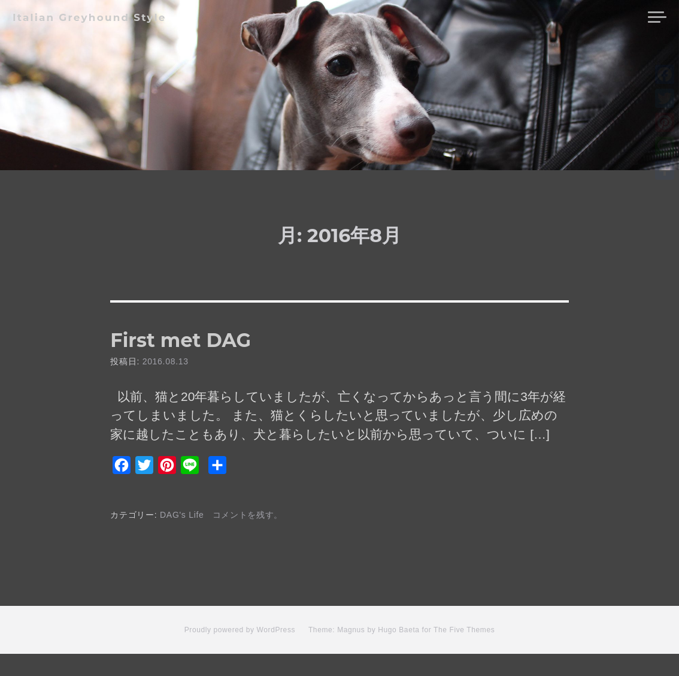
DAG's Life (182, 537)
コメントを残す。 (248, 537)
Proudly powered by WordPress (239, 652)
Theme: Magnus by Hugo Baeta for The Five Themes (401, 652)
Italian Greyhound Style (89, 17)
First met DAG (244, 349)
